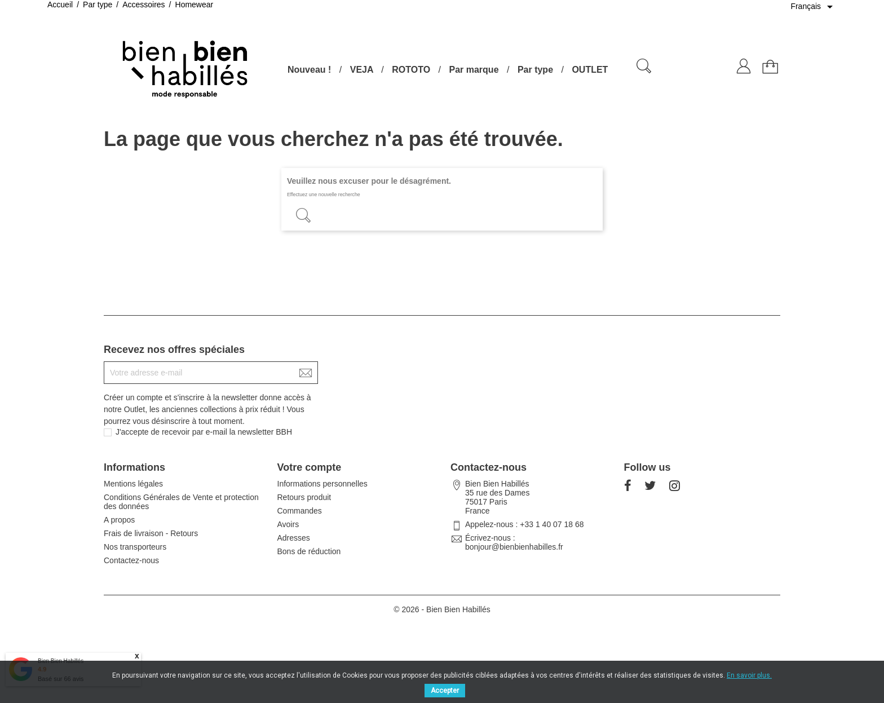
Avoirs (288, 524)
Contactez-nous (131, 560)
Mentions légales (133, 483)
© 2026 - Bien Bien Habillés (442, 609)
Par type (535, 69)
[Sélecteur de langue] (813, 7)
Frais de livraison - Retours (151, 533)
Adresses (293, 537)
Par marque (473, 69)
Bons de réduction (309, 551)
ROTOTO (411, 69)
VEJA (361, 69)
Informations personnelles (322, 483)
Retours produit (304, 497)
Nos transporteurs (135, 546)
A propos (119, 519)
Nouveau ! (309, 69)
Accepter (445, 691)
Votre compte (309, 467)
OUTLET (590, 69)
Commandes (299, 510)
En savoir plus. (749, 675)
